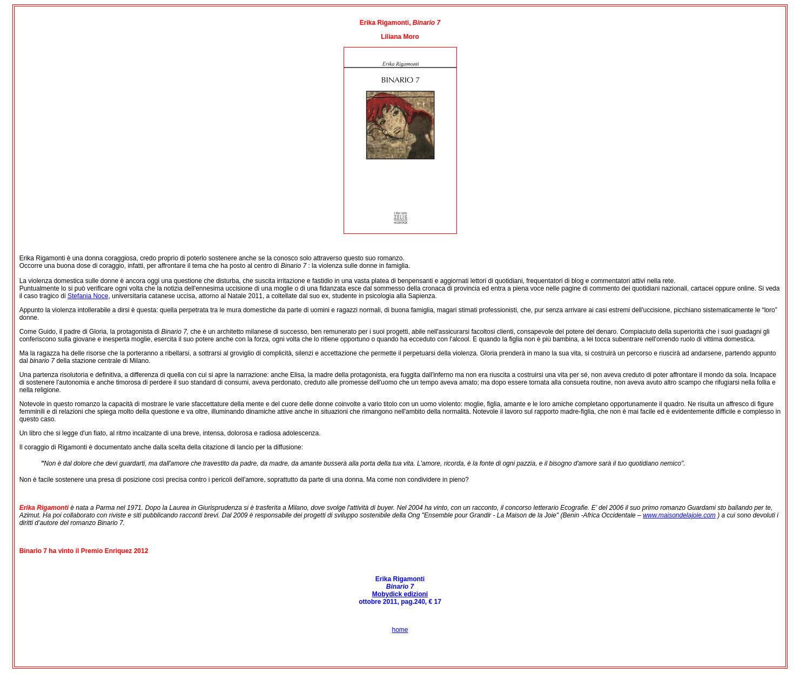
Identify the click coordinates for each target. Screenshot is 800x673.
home (400, 630)
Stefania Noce (88, 296)
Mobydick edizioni (400, 594)
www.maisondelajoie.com (679, 515)
